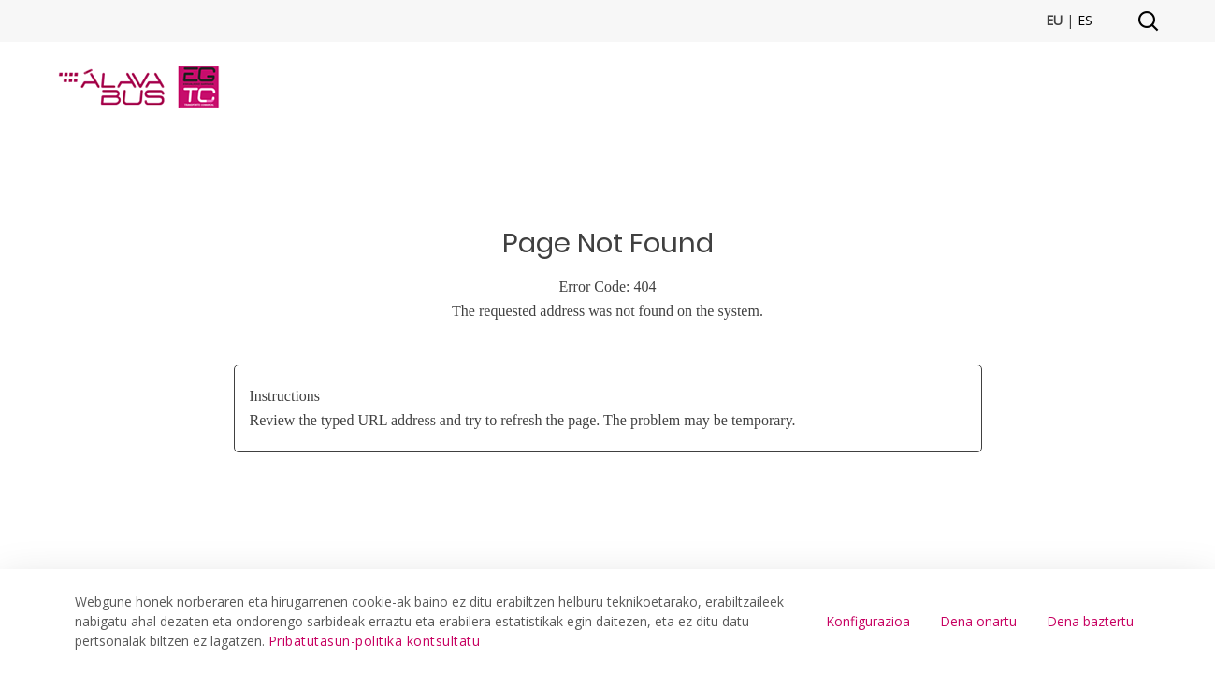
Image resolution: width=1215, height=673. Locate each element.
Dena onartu (978, 621)
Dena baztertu (1090, 621)
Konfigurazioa (868, 621)
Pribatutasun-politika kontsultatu (374, 641)
